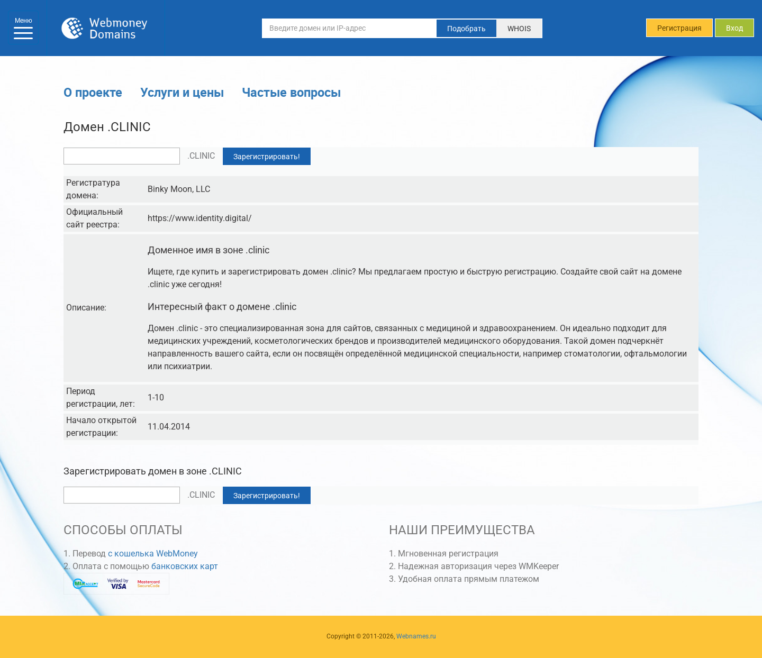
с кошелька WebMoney (153, 554)
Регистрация (679, 28)
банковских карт (184, 566)
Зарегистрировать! (266, 156)
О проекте (93, 92)
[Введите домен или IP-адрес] (349, 28)
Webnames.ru (416, 636)
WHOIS (519, 28)
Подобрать (466, 28)
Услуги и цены (182, 92)
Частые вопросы (291, 92)
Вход (734, 28)
